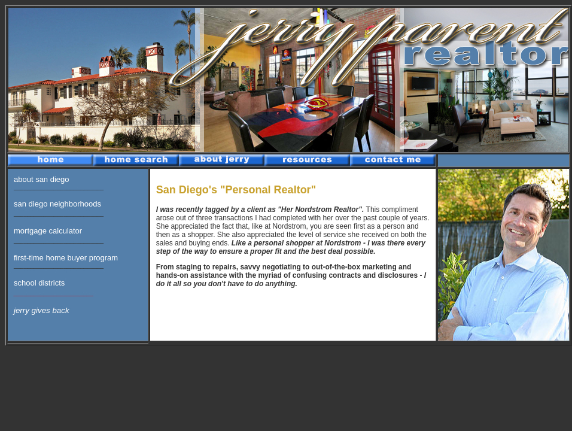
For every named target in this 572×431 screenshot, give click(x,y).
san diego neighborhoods (57, 203)
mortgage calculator (48, 230)
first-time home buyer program (66, 257)
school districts (39, 282)
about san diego (41, 179)
